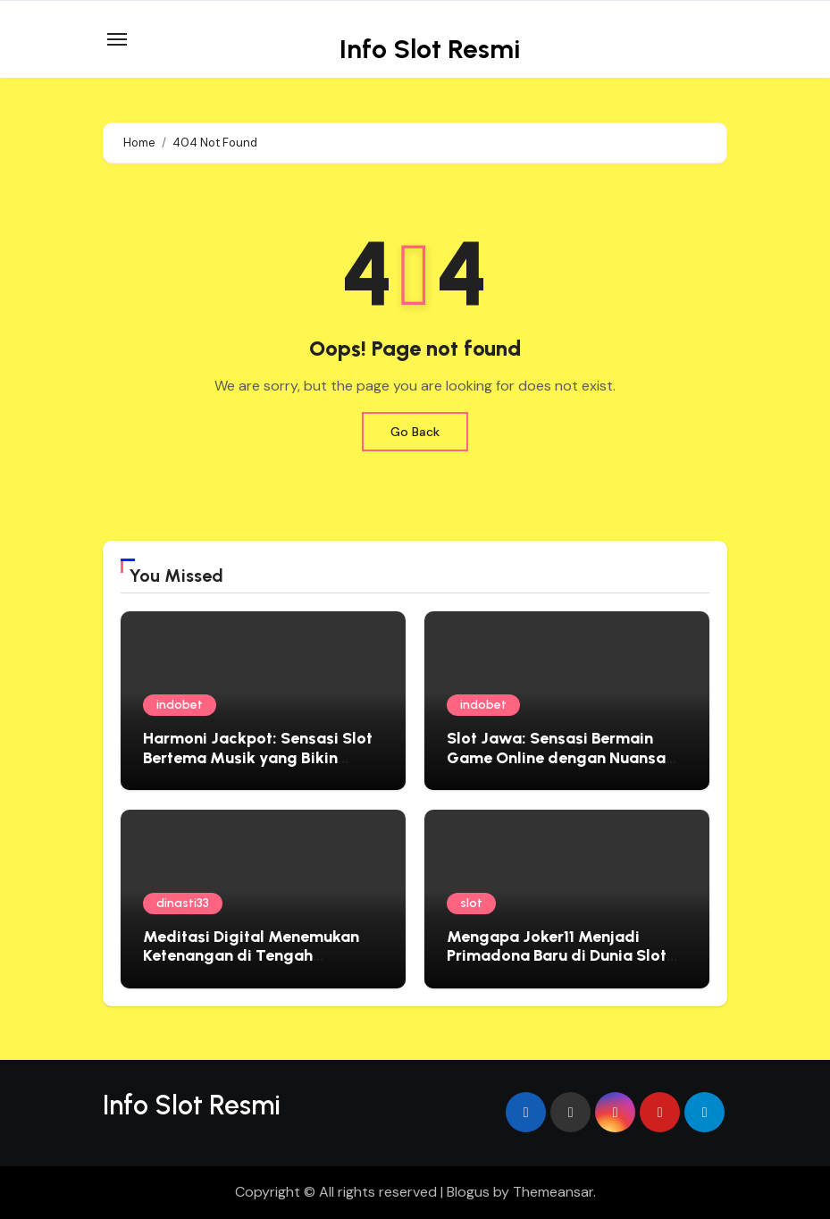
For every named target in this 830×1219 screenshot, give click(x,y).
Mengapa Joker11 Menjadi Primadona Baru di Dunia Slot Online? (557, 956)
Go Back (415, 432)
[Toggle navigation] (117, 39)
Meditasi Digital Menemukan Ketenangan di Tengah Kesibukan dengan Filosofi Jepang (251, 966)
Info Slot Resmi (430, 48)
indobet (179, 704)
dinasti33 (182, 903)
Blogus (468, 1191)
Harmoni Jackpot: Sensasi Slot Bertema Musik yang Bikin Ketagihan (258, 757)
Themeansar (553, 1191)
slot (471, 903)
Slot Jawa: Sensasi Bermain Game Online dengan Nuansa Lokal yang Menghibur (556, 757)
